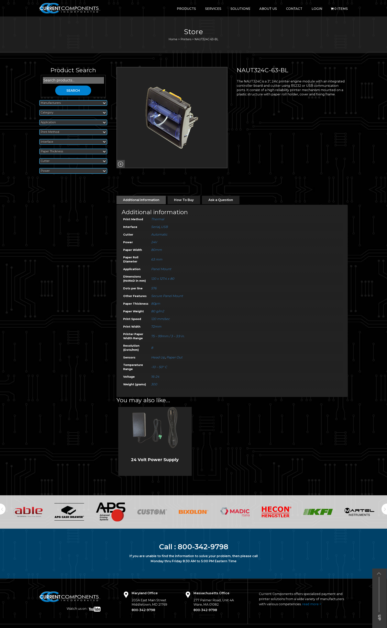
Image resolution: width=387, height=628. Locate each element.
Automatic (159, 234)
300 (154, 384)
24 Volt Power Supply (155, 459)
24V (154, 242)
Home (173, 39)
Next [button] (384, 509)
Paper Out (174, 357)
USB (164, 227)
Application (73, 122)
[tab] (141, 200)
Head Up (158, 357)
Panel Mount (161, 269)
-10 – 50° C (159, 367)
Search (73, 90)
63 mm (156, 259)
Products (186, 9)
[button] (120, 164)
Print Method (73, 132)
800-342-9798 (203, 546)
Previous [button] (3, 509)
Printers (186, 39)
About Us (268, 9)
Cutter (73, 161)
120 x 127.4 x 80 (162, 279)
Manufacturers (73, 102)
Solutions (240, 9)
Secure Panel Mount (167, 296)
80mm (156, 250)
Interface (73, 141)
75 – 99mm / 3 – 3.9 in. (167, 336)
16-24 (155, 376)
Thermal (157, 219)
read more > (311, 604)
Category (73, 112)
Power (73, 170)
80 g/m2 (157, 311)
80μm (155, 303)
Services (213, 9)
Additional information (141, 200)
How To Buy (184, 200)
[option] (28, 512)
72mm (156, 326)
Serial (155, 227)
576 (154, 288)
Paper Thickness (73, 151)
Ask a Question (220, 200)
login (317, 9)
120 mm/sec (160, 319)
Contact (294, 9)
